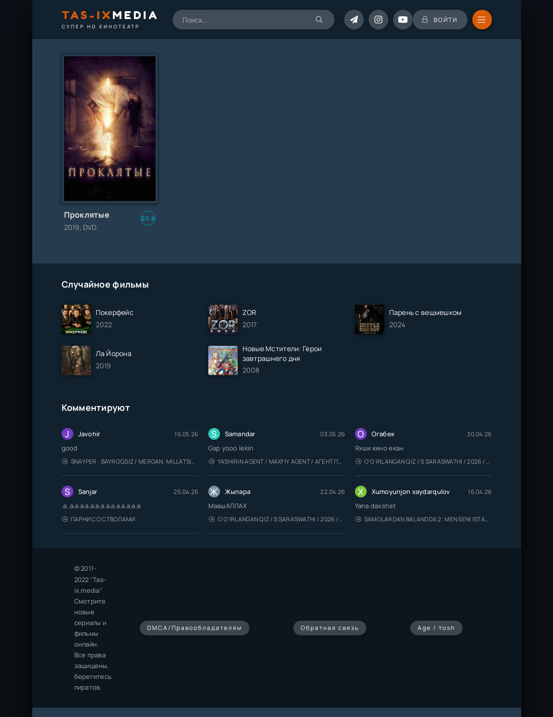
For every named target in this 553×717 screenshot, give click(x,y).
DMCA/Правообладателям (194, 628)
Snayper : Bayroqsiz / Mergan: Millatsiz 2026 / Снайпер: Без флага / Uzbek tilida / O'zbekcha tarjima (130, 461)
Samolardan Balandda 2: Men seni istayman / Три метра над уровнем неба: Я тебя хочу (423, 519)
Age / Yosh (436, 628)
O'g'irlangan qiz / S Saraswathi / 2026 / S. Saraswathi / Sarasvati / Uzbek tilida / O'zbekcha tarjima (423, 461)
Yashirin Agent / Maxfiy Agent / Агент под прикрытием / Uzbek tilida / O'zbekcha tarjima (277, 461)
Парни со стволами (98, 519)
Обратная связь (330, 628)
